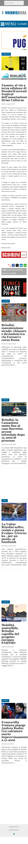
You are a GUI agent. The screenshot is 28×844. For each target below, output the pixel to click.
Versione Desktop (14, 830)
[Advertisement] (14, 383)
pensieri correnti (15, 270)
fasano (6, 273)
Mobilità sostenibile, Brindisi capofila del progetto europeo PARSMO (10, 634)
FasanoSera (6, 54)
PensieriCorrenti (6, 247)
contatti (22, 24)
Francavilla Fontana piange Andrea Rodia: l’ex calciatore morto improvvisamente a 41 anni (14, 731)
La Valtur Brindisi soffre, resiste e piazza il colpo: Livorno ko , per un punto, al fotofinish (14, 533)
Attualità (5, 301)
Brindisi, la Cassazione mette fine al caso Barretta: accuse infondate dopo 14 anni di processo (13, 430)
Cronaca (5, 400)
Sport (4, 500)
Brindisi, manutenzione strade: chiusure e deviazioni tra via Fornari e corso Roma (13, 332)
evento (13, 273)
